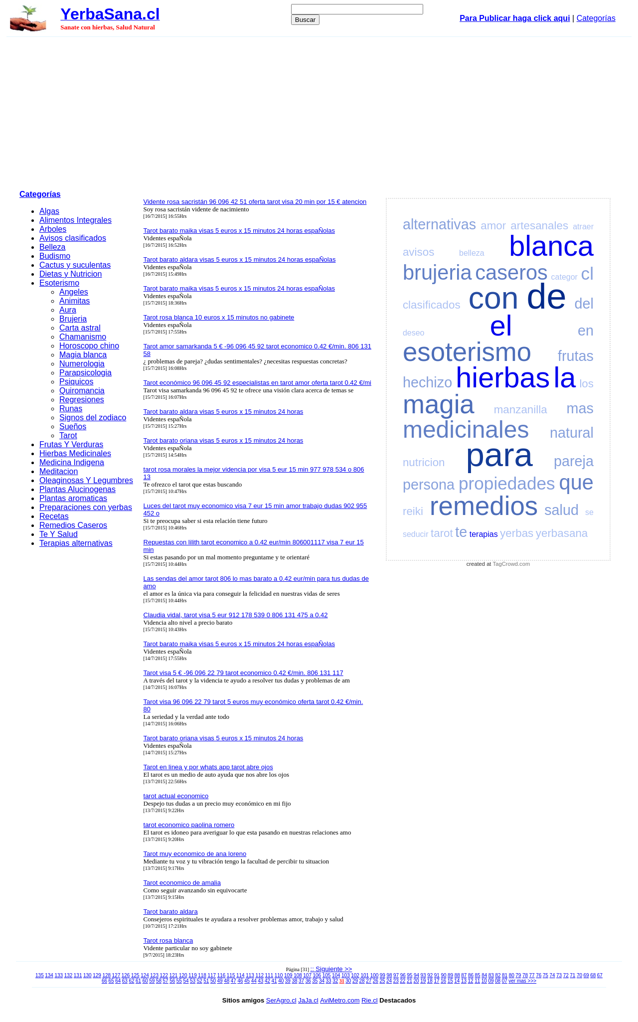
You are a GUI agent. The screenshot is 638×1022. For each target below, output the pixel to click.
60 (145, 981)
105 (326, 975)
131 (78, 975)
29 (355, 981)
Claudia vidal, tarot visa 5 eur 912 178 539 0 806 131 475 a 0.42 (236, 615)
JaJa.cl (308, 1000)
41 (274, 981)
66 (104, 981)
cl (587, 273)
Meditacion (58, 471)
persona (429, 485)
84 (484, 975)
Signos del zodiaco (92, 417)
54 (185, 981)
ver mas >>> (522, 981)
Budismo (54, 256)
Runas (70, 408)
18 (430, 981)
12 (471, 981)
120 (183, 975)
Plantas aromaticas (73, 498)
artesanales (539, 225)
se (589, 512)
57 (165, 981)
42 (267, 981)
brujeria (437, 272)
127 (116, 975)
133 (58, 975)
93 (423, 975)
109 (288, 975)
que (576, 482)
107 (307, 975)
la (564, 377)
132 (68, 975)
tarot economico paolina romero (189, 825)
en (586, 331)
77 (532, 975)
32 (335, 981)
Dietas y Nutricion (70, 274)
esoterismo (467, 351)
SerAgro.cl (281, 1000)
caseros (511, 272)
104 (336, 975)
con (494, 298)
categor (564, 277)
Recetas (54, 516)
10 (484, 981)
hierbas (503, 377)
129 (97, 975)
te (461, 532)
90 (443, 975)
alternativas (439, 224)
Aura (67, 310)
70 (579, 975)
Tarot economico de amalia (182, 882)
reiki (413, 511)
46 (240, 981)
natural (572, 433)
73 (559, 975)
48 (226, 981)
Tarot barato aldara (171, 911)
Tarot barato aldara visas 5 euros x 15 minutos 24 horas (224, 411)
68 (593, 975)
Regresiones (81, 399)
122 (164, 975)
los (586, 383)
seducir (416, 534)
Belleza (52, 247)
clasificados (432, 305)
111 (269, 975)
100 (374, 975)
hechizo (427, 382)
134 (49, 975)
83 (491, 975)
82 (497, 975)
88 (457, 975)
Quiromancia (82, 390)
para (499, 454)
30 (348, 981)
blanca (551, 246)
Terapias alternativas (76, 543)
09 (490, 981)
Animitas (74, 301)
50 (213, 981)
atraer (583, 226)
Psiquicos (76, 381)
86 (471, 975)
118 (202, 975)
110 (279, 975)
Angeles (73, 292)
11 (477, 981)
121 (173, 975)
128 (106, 975)
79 (518, 975)
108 (298, 975)
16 (443, 981)
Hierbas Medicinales (75, 453)
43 (260, 981)
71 (572, 975)
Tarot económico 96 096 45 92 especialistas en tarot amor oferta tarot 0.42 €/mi (257, 382)
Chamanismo (82, 337)
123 (154, 975)
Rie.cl (369, 1000)
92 (430, 975)
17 (436, 981)
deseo (414, 333)
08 (497, 981)
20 (416, 981)
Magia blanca (83, 354)
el (501, 325)
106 (317, 975)
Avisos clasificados (72, 238)
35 (315, 981)
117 (211, 975)
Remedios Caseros (73, 525)
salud (561, 510)
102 (355, 975)
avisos (418, 252)
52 (199, 981)
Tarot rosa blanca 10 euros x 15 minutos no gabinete (219, 317)
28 (362, 981)
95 (409, 975)
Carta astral (80, 328)
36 (308, 981)
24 (389, 981)
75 (545, 975)
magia (439, 404)
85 (477, 975)
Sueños (72, 426)
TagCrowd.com (511, 564)
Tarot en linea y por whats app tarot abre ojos (208, 767)
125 (135, 975)
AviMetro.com (339, 1000)
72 (566, 975)
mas (580, 408)
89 (450, 975)
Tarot (68, 435)
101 (364, 975)
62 (131, 981)
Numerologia (82, 363)
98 (389, 975)
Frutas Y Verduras (71, 444)
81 (504, 975)
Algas (49, 211)
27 (368, 981)
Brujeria (73, 319)
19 (423, 981)
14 (457, 981)
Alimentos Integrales (75, 220)
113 (250, 975)
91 (437, 975)
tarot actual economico (176, 796)
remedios (484, 505)
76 (538, 975)
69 (586, 975)
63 (125, 981)
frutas (576, 356)
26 (375, 981)
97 (396, 975)
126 (126, 975)
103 (345, 975)
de (546, 296)
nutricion (424, 462)
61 (138, 981)
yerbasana (562, 533)
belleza (471, 253)
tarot (442, 533)
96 (403, 975)
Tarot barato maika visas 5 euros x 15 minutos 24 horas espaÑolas (239, 230)
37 (301, 981)
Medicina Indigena (71, 462)
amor (493, 225)
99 (382, 975)
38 (294, 981)
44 (254, 981)
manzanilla (520, 409)
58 (158, 981)
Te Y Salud (58, 534)
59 (152, 981)
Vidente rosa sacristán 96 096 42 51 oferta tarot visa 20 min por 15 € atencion (255, 201)
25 (382, 981)
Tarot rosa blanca (168, 940)
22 (402, 981)
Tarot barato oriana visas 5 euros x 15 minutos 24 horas (224, 440)
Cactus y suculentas (75, 265)
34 (321, 981)
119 (192, 975)
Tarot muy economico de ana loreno (195, 853)
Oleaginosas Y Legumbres (86, 480)
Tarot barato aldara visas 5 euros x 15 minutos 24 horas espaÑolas (240, 259)
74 (552, 975)
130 (87, 975)
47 (233, 981)
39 (288, 981)
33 (328, 981)
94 (416, 975)
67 (600, 975)
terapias (484, 534)
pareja (574, 461)
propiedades (507, 483)
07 (504, 981)
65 (111, 981)
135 (39, 975)
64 (118, 981)
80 (511, 975)
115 (231, 975)
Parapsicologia (85, 372)
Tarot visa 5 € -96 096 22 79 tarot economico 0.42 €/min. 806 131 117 (243, 673)
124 (145, 975)
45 (247, 981)
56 (172, 981)
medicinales (466, 429)
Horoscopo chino (89, 345)
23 (396, 981)
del (584, 304)
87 (464, 975)
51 (206, 981)
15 (450, 981)
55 (179, 981)
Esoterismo (59, 283)
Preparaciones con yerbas (85, 507)
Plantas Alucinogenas (77, 489)
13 (464, 981)
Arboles (52, 229)
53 (192, 981)
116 (221, 975)
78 (525, 975)
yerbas (516, 533)
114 (240, 975)
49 (220, 981)
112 (259, 975)
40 (281, 981)
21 (409, 981)
